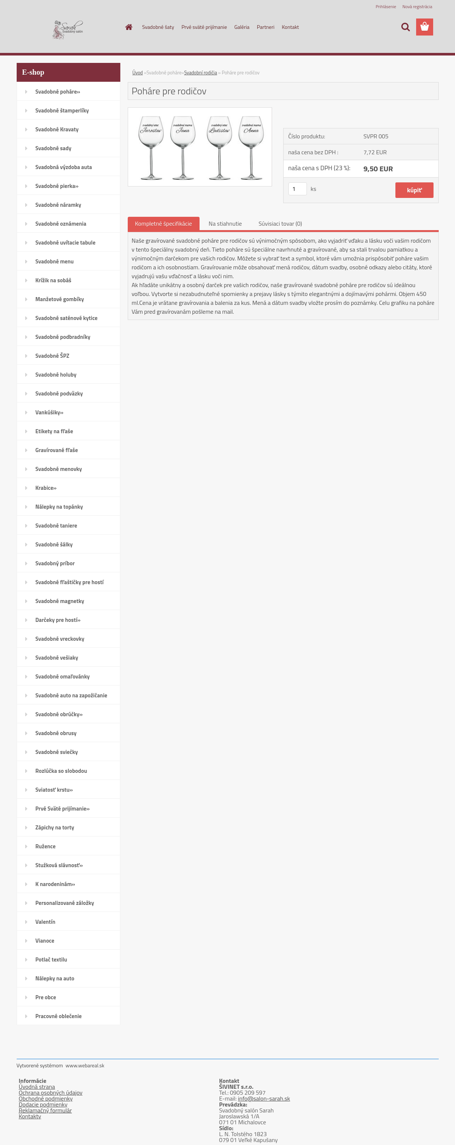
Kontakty (30, 1116)
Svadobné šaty (158, 27)
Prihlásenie (386, 6)
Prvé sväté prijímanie (204, 27)
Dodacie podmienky (43, 1104)
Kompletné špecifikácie (163, 223)
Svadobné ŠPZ (53, 355)
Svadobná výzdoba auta (64, 167)
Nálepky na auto (55, 978)
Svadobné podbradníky (63, 337)
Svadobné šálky (54, 544)
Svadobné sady (53, 148)
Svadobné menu (55, 261)
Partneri (266, 27)
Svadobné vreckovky (60, 638)
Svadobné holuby (56, 374)
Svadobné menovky (59, 469)
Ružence (46, 846)
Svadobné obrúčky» (59, 714)
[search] (405, 27)
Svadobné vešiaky (57, 657)
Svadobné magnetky (60, 601)
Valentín (46, 921)
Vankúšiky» (50, 412)
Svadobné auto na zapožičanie (71, 695)
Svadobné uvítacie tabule (66, 242)
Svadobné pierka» (57, 186)
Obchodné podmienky (46, 1098)
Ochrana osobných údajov (51, 1092)
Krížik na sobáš (53, 280)
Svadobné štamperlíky (62, 110)
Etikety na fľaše (54, 431)
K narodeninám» (55, 884)
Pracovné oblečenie (59, 1016)
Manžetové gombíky (60, 299)
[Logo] (67, 27)
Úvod (138, 72)
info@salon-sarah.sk (264, 1098)
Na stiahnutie (225, 223)
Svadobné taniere (56, 525)
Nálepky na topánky (59, 506)
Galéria (242, 27)
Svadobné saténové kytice (67, 318)
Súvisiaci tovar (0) (280, 223)
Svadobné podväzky (59, 393)
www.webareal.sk (85, 1065)
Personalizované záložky (65, 903)
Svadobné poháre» (58, 91)
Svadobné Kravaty (57, 129)
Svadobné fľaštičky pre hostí (70, 582)
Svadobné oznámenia (61, 223)
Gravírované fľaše (57, 450)
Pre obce (46, 997)
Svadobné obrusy (56, 733)
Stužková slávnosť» (59, 865)
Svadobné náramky (58, 205)
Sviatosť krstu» (54, 789)
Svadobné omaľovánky (63, 676)
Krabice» (46, 488)
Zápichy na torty (55, 827)
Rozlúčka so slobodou (61, 771)
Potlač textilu (51, 959)
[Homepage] (128, 27)
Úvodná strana (37, 1086)
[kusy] (297, 188)
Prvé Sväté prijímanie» (63, 808)
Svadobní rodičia (200, 72)
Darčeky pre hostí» (58, 620)
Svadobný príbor (55, 563)
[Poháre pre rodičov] (200, 110)
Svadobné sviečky (57, 752)
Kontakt (290, 27)
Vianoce (45, 940)
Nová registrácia (417, 6)
